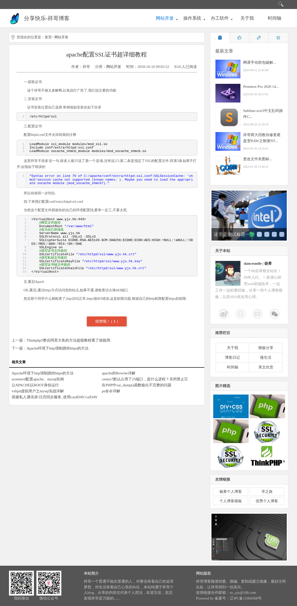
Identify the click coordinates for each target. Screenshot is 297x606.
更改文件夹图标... (257, 159)
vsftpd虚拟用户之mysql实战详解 (38, 391)
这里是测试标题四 (274, 234)
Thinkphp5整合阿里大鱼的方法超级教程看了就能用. (69, 340)
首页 (48, 37)
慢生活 (265, 357)
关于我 (247, 18)
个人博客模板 (230, 501)
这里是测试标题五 (281, 234)
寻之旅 (267, 492)
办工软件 (220, 18)
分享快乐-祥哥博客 (47, 18)
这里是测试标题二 (259, 234)
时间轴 (274, 18)
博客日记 (232, 357)
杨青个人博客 (230, 492)
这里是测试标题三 (266, 234)
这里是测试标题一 (232, 234)
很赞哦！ (103, 321)
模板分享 (265, 348)
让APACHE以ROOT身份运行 (35, 385)
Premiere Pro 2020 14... (261, 87)
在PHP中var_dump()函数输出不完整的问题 (136, 385)
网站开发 (165, 18)
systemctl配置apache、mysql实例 (38, 379)
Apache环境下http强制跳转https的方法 (58, 348)
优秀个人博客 (267, 501)
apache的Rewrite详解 (118, 373)
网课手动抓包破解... (259, 62)
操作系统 (192, 18)
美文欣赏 (265, 367)
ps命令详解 (111, 391)
